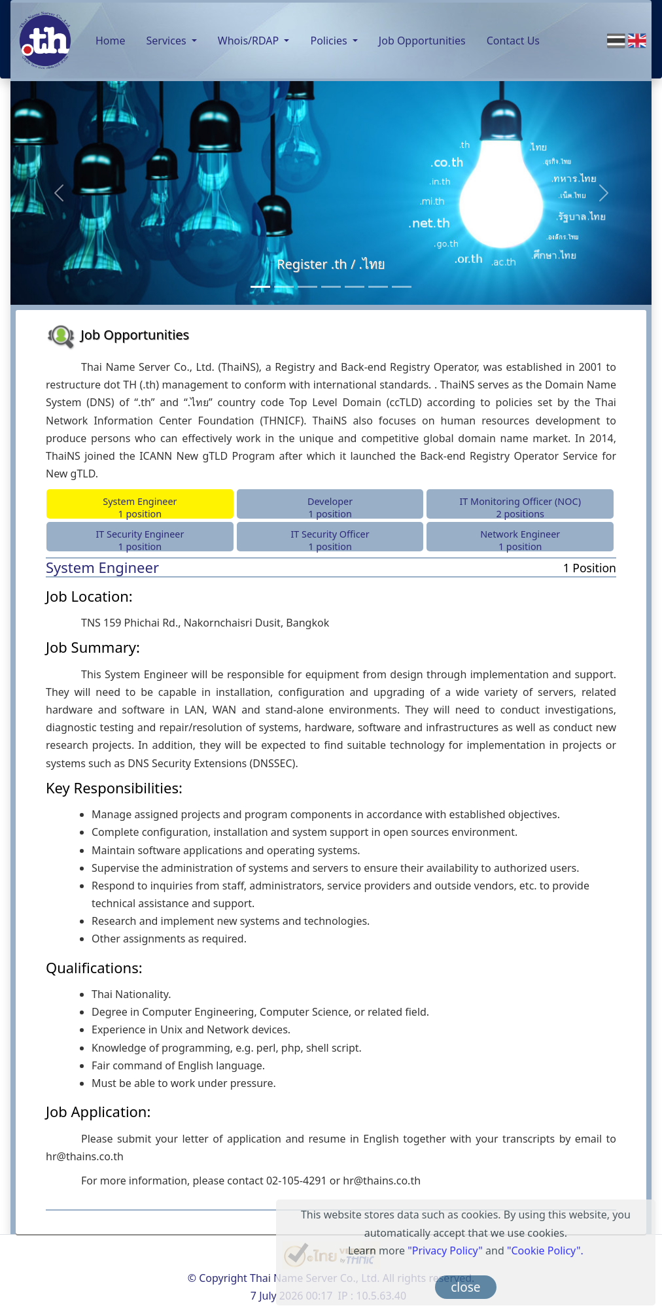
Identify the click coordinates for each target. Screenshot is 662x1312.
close (465, 1287)
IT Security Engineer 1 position (140, 539)
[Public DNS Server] (354, 286)
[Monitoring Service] (331, 286)
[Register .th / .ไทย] (260, 286)
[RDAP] (401, 286)
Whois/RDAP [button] (250, 40)
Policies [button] (329, 40)
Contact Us (513, 40)
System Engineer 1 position (140, 507)
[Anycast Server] (378, 286)
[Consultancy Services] (284, 286)
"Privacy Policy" (445, 1250)
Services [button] (168, 40)
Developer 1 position (330, 507)
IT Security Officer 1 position (329, 539)
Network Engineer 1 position (520, 539)
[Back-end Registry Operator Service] (307, 286)
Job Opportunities (422, 40)
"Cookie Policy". (545, 1250)
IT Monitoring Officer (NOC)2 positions (520, 507)
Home (111, 40)
